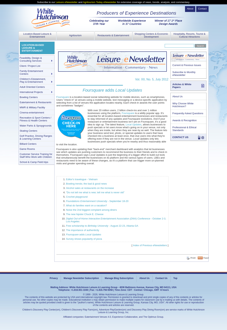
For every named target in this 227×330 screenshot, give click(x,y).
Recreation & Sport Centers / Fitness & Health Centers (35, 119)
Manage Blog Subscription (119, 278)
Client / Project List (30, 65)
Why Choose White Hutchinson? (183, 105)
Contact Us (161, 278)
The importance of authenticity (82, 230)
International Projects (31, 92)
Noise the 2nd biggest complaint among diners (91, 209)
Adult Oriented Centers (32, 87)
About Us (177, 96)
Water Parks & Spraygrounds (36, 125)
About (190, 8)
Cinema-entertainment (32, 112)
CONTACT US (180, 137)
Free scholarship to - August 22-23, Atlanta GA (102, 225)
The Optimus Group (153, 317)
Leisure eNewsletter (67, 2)
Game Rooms (27, 149)
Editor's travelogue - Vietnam (82, 179)
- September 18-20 (97, 201)
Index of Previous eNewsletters (150, 245)
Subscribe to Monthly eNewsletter (183, 73)
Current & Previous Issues (186, 65)
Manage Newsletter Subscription (81, 278)
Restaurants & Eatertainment (113, 35)
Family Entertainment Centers (31, 72)
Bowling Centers (29, 97)
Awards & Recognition (184, 120)
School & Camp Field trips (34, 162)
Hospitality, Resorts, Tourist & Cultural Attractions (189, 35)
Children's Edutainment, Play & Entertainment (33, 80)
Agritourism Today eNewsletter (99, 2)
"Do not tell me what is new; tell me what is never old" (95, 192)
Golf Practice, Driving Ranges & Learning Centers (36, 137)
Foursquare (62, 97)
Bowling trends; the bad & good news (86, 183)
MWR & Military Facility (32, 107)
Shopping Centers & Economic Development (151, 35)
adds (83, 234)
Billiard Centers (28, 143)
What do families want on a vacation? (86, 205)
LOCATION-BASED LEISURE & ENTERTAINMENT (33, 48)
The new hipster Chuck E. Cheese (85, 214)
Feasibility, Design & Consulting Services (31, 59)
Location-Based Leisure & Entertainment (37, 35)
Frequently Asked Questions (187, 113)
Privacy (54, 278)
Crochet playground (77, 196)
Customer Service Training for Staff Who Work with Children (36, 155)
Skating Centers (28, 130)
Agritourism (75, 35)
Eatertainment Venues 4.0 (98, 317)
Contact (202, 8)
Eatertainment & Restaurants (35, 102)
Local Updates (133, 124)
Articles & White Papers (181, 86)
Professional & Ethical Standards (184, 129)
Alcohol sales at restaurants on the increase (90, 188)
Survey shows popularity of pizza (84, 238)
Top (175, 278)
